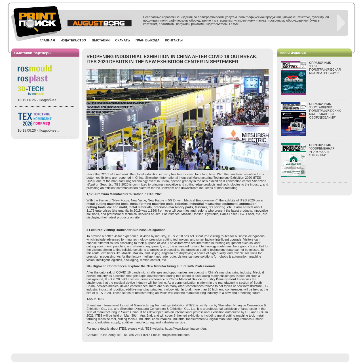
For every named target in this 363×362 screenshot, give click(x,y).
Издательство (73, 40)
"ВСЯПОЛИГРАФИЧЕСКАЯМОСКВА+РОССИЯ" (325, 68)
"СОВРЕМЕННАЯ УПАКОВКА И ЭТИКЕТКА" (322, 150)
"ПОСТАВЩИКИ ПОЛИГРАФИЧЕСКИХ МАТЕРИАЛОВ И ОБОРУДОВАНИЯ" (325, 110)
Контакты (174, 40)
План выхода (148, 40)
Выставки (100, 40)
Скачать (122, 40)
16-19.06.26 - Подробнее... (38, 100)
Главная (47, 40)
